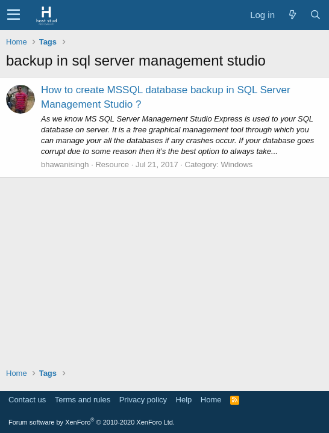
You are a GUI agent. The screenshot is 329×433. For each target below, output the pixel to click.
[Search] (315, 15)
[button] (13, 15)
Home (211, 399)
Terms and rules (82, 399)
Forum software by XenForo (91, 422)
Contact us (27, 399)
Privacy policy (143, 399)
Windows (237, 164)
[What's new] (292, 15)
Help (184, 399)
